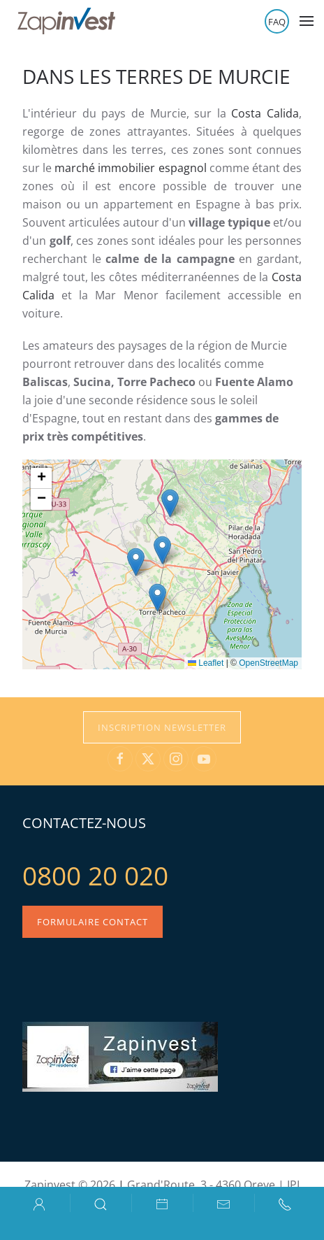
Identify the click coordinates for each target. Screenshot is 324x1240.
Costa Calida (265, 113)
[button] (307, 20)
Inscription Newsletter (162, 727)
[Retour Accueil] (66, 20)
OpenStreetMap (268, 663)
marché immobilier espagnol (130, 168)
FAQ (277, 21)
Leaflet (205, 663)
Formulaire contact (92, 921)
